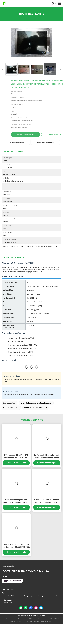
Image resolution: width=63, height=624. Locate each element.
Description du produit (45, 142)
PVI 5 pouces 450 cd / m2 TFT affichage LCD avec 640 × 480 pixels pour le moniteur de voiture (16, 456)
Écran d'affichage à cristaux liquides (35, 403)
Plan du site (41, 615)
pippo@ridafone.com (12, 581)
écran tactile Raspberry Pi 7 (35, 407)
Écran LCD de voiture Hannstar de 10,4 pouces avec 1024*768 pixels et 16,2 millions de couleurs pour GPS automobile (46, 501)
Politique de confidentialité (27, 615)
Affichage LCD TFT (10, 407)
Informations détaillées (16, 142)
